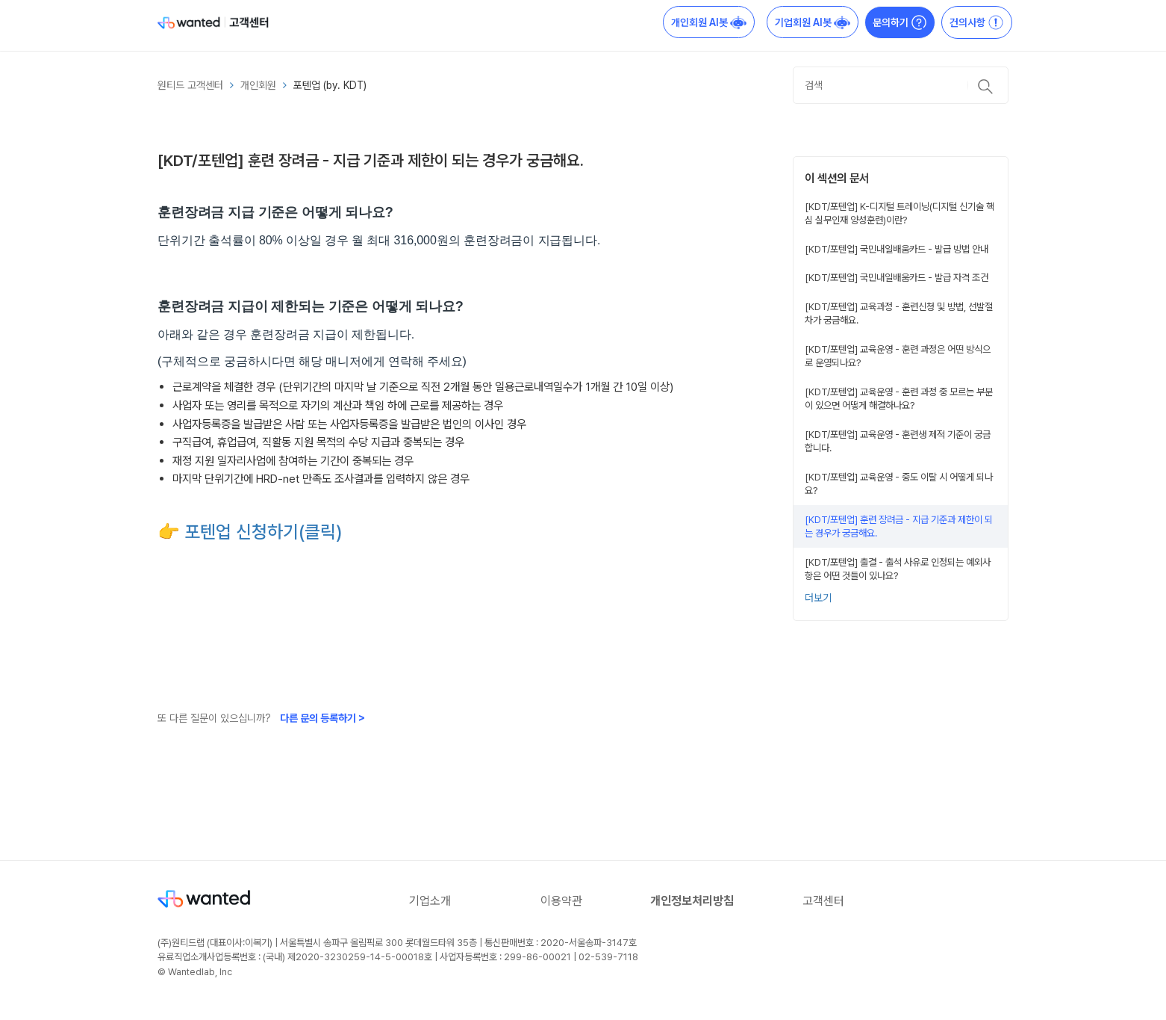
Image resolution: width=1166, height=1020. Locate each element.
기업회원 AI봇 (812, 22)
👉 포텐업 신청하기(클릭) (250, 532)
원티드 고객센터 (190, 85)
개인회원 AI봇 (708, 22)
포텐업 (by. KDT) (330, 85)
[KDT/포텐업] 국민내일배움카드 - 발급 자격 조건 (896, 277)
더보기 (818, 598)
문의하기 (900, 22)
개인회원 (258, 85)
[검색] (900, 85)
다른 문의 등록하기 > (322, 718)
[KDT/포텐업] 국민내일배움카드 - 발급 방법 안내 (896, 249)
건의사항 (977, 22)
